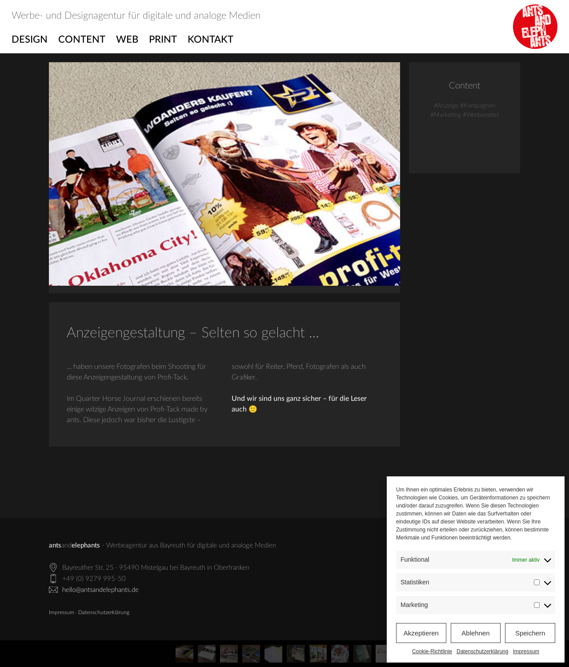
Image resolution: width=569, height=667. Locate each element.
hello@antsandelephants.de (100, 590)
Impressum (526, 651)
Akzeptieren (421, 633)
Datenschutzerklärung (483, 651)
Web (127, 39)
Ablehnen (475, 633)
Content (81, 39)
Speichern (530, 633)
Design (30, 39)
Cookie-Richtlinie (432, 651)
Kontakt (210, 39)
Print (163, 39)
